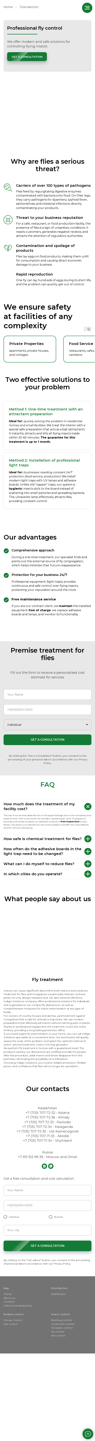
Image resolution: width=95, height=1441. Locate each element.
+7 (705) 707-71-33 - (42, 1136)
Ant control (58, 1335)
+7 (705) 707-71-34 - (39, 1141)
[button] (27, 56)
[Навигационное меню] (87, 8)
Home (8, 7)
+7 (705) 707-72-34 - (38, 1127)
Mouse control (13, 1320)
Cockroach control (62, 1324)
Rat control (10, 1324)
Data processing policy (18, 1305)
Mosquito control (62, 1327)
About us (9, 1298)
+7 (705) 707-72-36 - (41, 1117)
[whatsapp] (50, 1166)
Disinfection (58, 1294)
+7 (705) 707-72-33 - (40, 1122)
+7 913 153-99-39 (30, 1157)
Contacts (9, 1301)
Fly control (57, 1331)
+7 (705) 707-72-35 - (33, 1131)
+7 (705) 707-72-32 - (42, 1113)
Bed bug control (61, 1320)
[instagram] (44, 1166)
